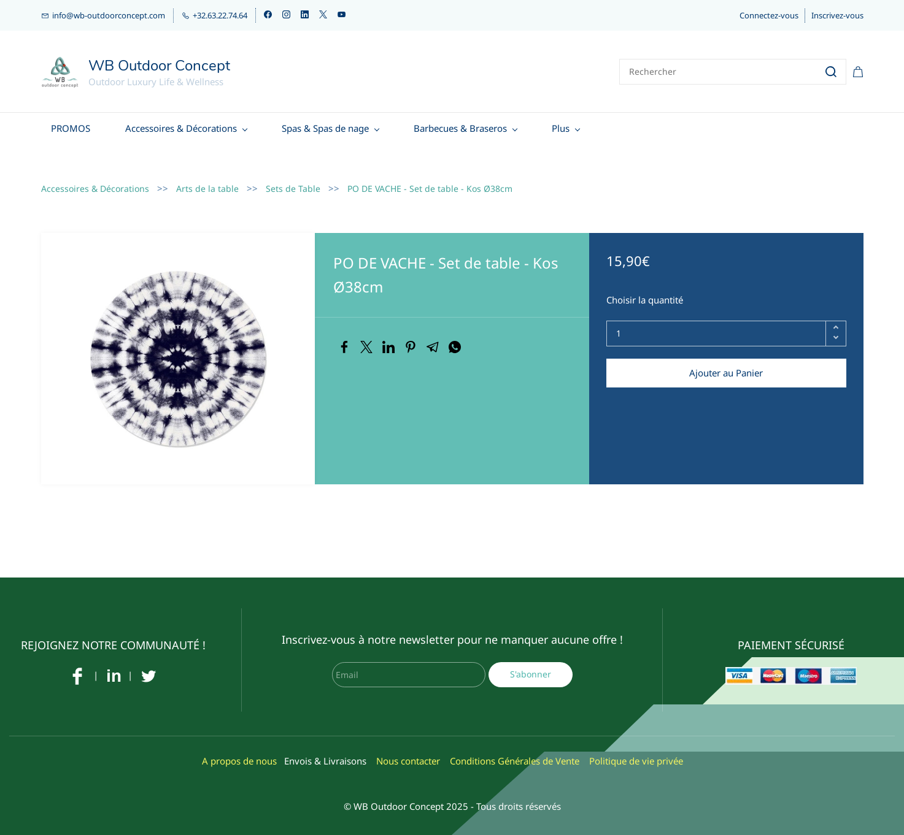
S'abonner (530, 663)
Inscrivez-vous (837, 15)
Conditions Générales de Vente (514, 750)
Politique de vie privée (636, 750)
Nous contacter (408, 750)
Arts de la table (207, 178)
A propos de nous (239, 750)
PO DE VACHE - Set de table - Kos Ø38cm (429, 178)
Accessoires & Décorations (95, 178)
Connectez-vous (769, 15)
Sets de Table (293, 178)
